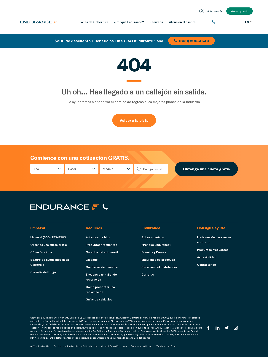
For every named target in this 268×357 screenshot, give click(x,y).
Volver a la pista (134, 120)
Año (36, 169)
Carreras (147, 274)
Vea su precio (239, 11)
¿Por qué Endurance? (156, 244)
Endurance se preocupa (158, 259)
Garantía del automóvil (102, 252)
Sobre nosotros (152, 237)
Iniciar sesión (211, 11)
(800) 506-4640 (191, 40)
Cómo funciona (41, 252)
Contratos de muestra (102, 267)
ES (248, 22)
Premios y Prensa (153, 252)
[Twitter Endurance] (227, 328)
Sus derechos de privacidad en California (73, 346)
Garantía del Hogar (43, 272)
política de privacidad (40, 346)
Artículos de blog (98, 237)
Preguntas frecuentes (101, 244)
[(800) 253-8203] (226, 22)
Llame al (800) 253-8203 (48, 237)
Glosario (92, 259)
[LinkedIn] (218, 328)
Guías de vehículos (99, 299)
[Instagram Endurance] (236, 328)
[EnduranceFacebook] (208, 328)
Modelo (108, 169)
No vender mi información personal (111, 346)
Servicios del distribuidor (159, 267)
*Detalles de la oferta (166, 346)
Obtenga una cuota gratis (206, 169)
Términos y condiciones (141, 346)
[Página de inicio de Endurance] (38, 21)
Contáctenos (206, 264)
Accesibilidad (206, 257)
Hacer (72, 169)
